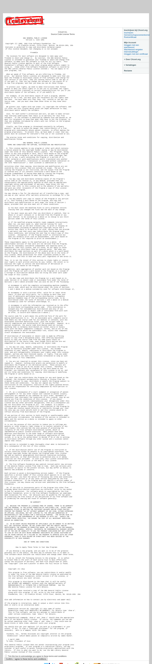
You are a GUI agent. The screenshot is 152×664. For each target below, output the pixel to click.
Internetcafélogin (131, 52)
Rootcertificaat (130, 37)
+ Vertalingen (130, 65)
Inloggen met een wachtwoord (131, 46)
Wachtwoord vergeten (133, 49)
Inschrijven (128, 33)
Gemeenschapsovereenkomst (136, 35)
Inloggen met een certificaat (136, 54)
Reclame (128, 71)
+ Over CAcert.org (132, 59)
